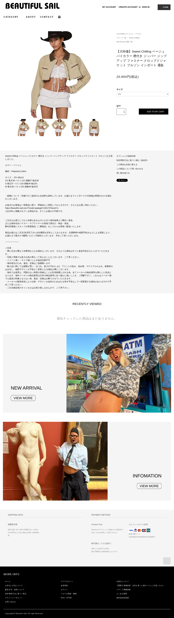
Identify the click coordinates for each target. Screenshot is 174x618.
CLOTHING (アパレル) (124, 34)
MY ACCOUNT (109, 7)
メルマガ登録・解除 (69, 594)
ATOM (69, 598)
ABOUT (31, 16)
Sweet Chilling (134, 38)
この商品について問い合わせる (129, 169)
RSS (63, 598)
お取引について (122, 581)
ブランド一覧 (121, 38)
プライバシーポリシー (14, 598)
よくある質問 (121, 594)
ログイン (64, 589)
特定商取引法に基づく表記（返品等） (132, 160)
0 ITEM (163, 7)
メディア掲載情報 (123, 589)
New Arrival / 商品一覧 (124, 42)
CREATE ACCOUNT (128, 7)
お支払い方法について (14, 585)
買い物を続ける (123, 173)
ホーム (7, 581)
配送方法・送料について (15, 589)
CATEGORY (13, 16)
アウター (138, 34)
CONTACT (47, 16)
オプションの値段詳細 (125, 156)
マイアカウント (67, 581)
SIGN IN (145, 7)
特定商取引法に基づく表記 (15, 594)
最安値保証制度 (122, 598)
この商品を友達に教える (126, 165)
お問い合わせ (10, 602)
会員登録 (64, 585)
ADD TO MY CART (153, 111)
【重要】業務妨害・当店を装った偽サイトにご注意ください (140, 585)
